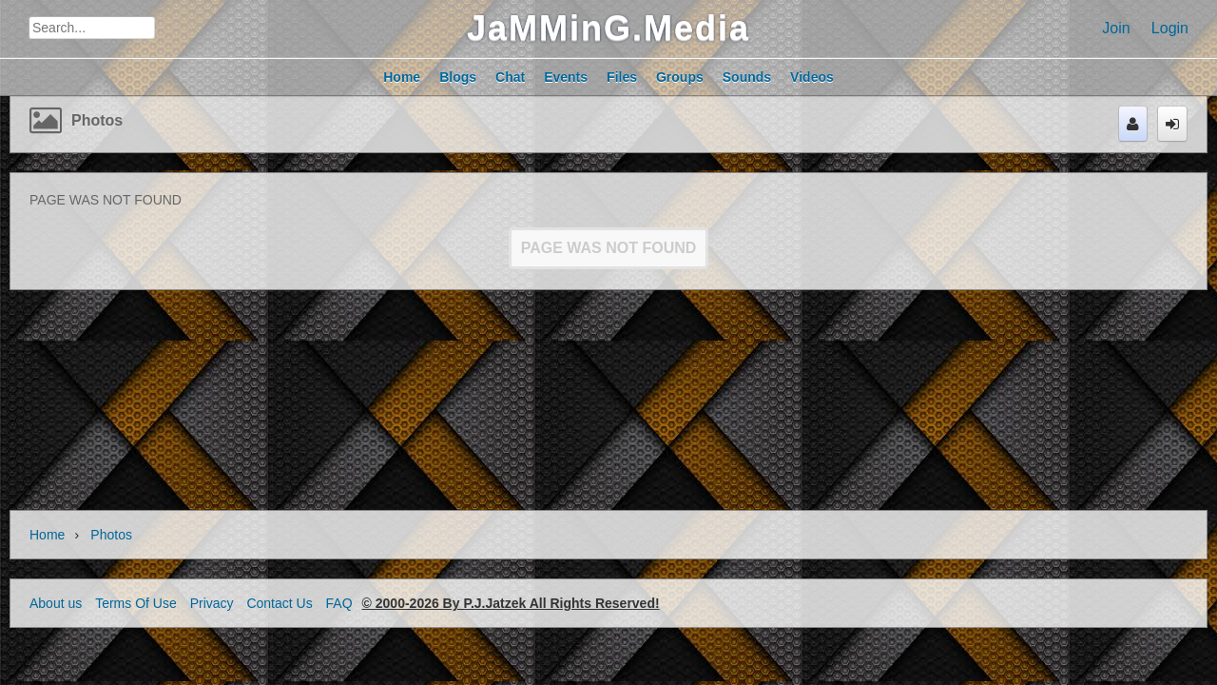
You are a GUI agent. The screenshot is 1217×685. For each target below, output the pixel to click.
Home (47, 534)
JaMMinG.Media (608, 28)
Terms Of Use (136, 603)
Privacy (212, 603)
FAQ (339, 603)
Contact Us (279, 603)
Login (1169, 28)
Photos (97, 120)
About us (55, 603)
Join (1116, 28)
